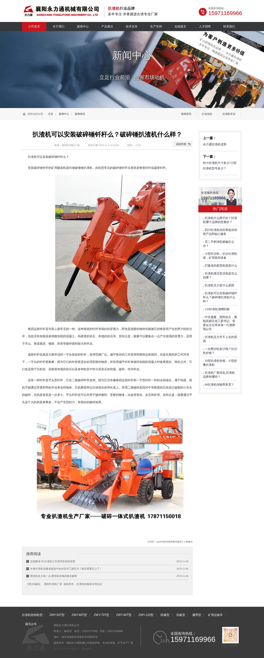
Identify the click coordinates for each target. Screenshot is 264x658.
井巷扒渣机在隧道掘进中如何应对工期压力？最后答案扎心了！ (66, 568)
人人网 (185, 541)
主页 (50, 114)
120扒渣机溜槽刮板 (217, 309)
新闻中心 (83, 26)
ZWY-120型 (145, 614)
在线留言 (180, 26)
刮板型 (180, 614)
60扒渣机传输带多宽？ (219, 384)
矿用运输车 (215, 614)
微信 (190, 541)
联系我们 (229, 26)
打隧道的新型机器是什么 (221, 265)
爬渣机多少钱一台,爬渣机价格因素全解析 (53, 576)
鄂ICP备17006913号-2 (66, 648)
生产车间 (156, 26)
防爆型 (165, 614)
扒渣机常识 (229, 114)
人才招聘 (205, 26)
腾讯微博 (177, 541)
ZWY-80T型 (123, 614)
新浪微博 (168, 541)
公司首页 (34, 26)
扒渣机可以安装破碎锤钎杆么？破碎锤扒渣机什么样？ (220, 297)
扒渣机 (80, 584)
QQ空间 (160, 541)
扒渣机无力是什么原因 (219, 285)
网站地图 (87, 648)
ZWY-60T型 (79, 614)
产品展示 (107, 26)
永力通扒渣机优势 (214, 144)
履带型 (196, 614)
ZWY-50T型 (57, 614)
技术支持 (132, 26)
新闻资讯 (80, 114)
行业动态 (207, 114)
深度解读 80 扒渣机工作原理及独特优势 (52, 561)
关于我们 (58, 26)
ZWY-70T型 (101, 614)
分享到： (152, 541)
